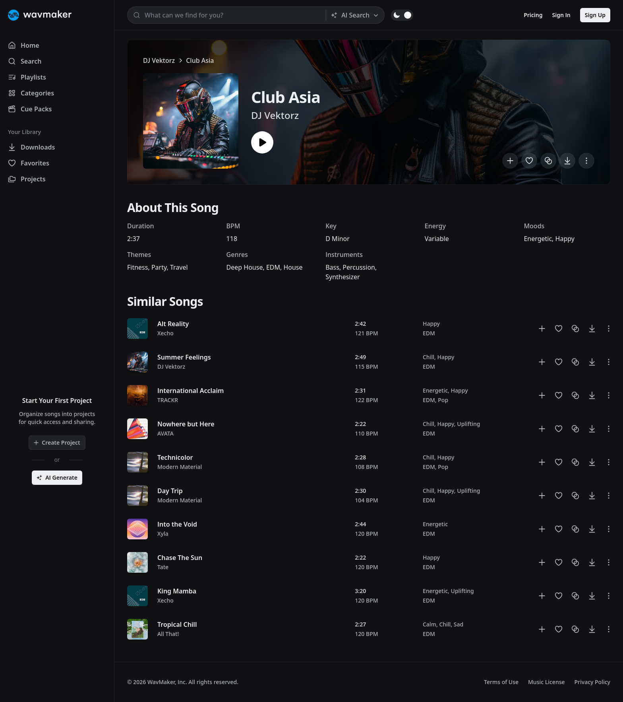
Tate (162, 567)
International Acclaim (190, 390)
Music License (546, 682)
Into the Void (177, 524)
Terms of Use (501, 682)
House (292, 267)
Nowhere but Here (186, 424)
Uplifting (468, 424)
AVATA (165, 433)
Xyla (162, 533)
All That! (168, 634)
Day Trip (170, 490)
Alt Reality (173, 323)
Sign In (561, 15)
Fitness (137, 267)
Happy (565, 238)
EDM (273, 267)
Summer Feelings (184, 357)
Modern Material (179, 467)
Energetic (538, 238)
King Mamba (176, 591)
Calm (429, 624)
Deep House (244, 267)
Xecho (165, 333)
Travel (179, 267)
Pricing (533, 15)
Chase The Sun (179, 557)
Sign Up (595, 15)
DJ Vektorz (159, 60)
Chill (428, 357)
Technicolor (175, 457)
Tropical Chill (177, 624)
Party (159, 267)
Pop (443, 400)
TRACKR (167, 400)
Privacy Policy (592, 682)
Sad (458, 624)
